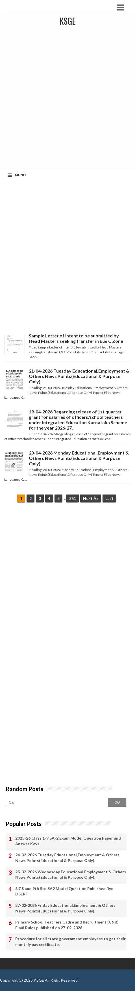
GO (117, 802)
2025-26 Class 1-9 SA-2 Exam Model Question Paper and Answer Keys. (68, 841)
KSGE (39, 980)
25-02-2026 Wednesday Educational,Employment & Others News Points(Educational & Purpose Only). (70, 874)
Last (109, 498)
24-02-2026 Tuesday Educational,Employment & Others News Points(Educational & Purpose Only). (67, 857)
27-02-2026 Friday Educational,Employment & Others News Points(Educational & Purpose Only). (65, 908)
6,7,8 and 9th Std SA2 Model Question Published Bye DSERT (64, 891)
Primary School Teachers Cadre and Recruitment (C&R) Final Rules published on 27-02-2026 (67, 925)
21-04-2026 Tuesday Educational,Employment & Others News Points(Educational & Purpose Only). (79, 376)
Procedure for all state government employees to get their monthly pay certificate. (70, 941)
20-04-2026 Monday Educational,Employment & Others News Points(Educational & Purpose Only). (79, 458)
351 (72, 498)
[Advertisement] (67, 99)
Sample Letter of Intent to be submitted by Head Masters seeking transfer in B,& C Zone (76, 338)
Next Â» (90, 498)
